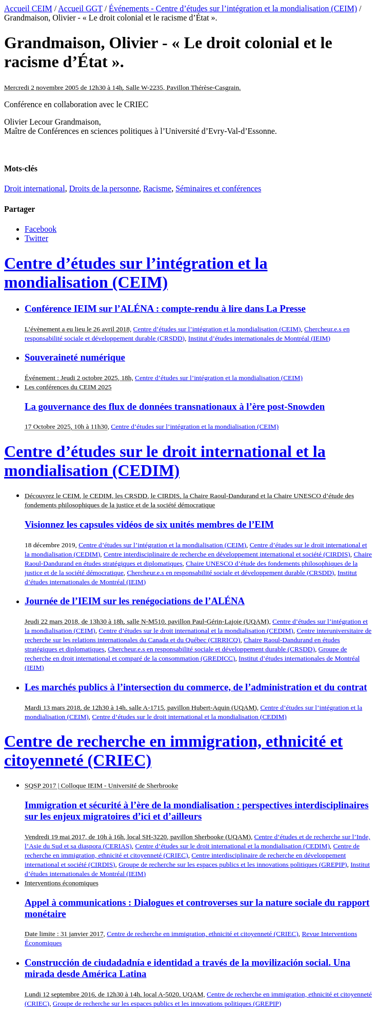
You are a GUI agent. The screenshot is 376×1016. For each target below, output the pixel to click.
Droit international (34, 188)
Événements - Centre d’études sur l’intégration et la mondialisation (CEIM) (233, 8)
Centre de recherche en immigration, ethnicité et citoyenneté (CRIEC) (202, 934)
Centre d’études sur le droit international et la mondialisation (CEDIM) (165, 461)
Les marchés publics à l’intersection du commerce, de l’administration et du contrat (196, 687)
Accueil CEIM (28, 8)
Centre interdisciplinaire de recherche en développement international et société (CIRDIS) (227, 554)
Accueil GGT (80, 8)
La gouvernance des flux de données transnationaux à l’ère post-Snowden (175, 406)
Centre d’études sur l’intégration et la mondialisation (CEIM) (135, 272)
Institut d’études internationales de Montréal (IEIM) (259, 338)
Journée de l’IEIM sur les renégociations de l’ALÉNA (135, 600)
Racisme (157, 188)
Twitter (36, 238)
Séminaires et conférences (218, 188)
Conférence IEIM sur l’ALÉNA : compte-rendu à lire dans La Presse (165, 308)
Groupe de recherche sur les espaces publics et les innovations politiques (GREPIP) (232, 864)
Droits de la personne (104, 188)
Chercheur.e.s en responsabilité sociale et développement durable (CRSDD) (230, 572)
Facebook (40, 229)
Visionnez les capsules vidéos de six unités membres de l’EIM (149, 524)
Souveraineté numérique (75, 357)
